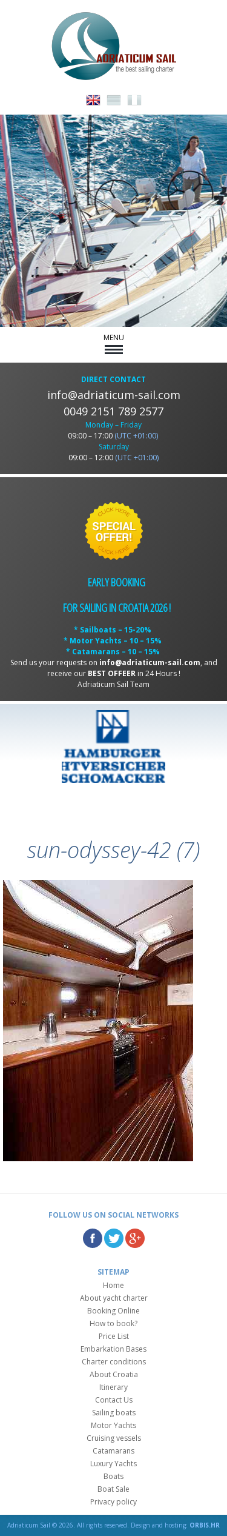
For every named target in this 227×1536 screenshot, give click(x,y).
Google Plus (135, 1238)
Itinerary (113, 1387)
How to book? (113, 1323)
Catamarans (113, 1451)
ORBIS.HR (204, 1525)
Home (113, 1285)
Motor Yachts (113, 1425)
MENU (114, 343)
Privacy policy (113, 1502)
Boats (113, 1476)
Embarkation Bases (113, 1349)
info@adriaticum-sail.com (113, 394)
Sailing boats (114, 1412)
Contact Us (114, 1400)
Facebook (92, 1238)
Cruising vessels (114, 1438)
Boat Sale (113, 1489)
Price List (114, 1336)
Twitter (113, 1238)
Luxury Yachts (113, 1463)
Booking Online (113, 1311)
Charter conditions (114, 1362)
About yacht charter (114, 1298)
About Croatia (114, 1374)
